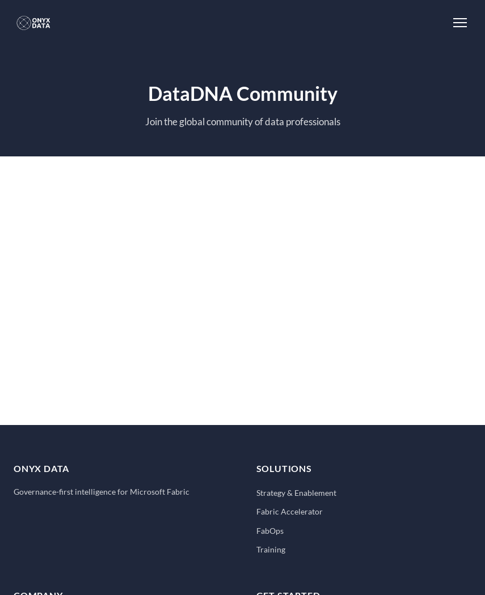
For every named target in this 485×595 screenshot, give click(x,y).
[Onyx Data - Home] (33, 22)
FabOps (270, 531)
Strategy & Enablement (296, 493)
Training (270, 549)
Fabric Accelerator (289, 511)
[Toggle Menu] (460, 22)
